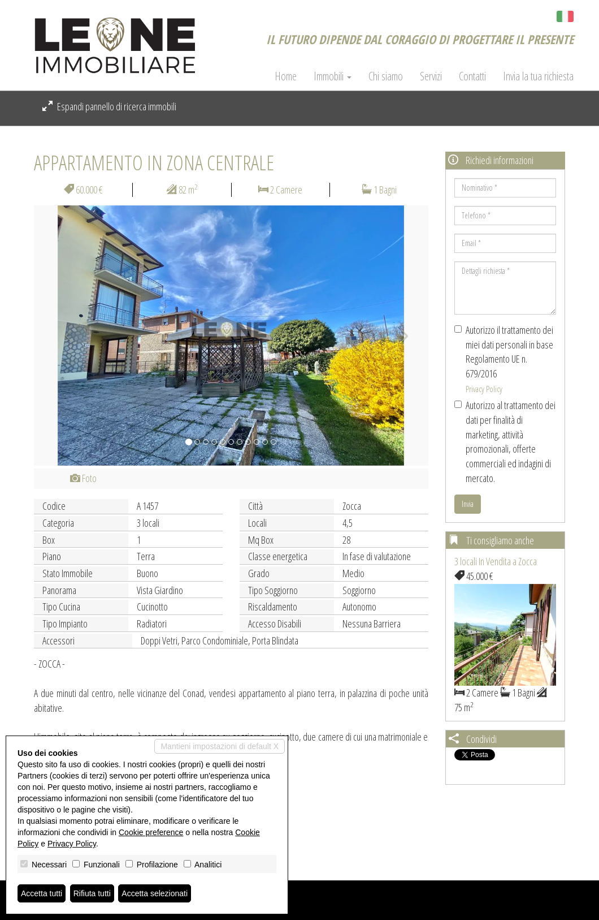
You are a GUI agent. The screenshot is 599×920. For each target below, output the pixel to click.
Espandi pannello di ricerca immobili (109, 106)
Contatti (472, 76)
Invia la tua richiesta (538, 76)
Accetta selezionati (154, 893)
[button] (63, 335)
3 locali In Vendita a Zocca (495, 561)
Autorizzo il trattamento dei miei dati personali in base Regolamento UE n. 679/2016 (503, 358)
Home (286, 76)
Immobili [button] (332, 76)
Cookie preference (151, 832)
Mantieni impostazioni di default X (219, 746)
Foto (83, 478)
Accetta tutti (41, 893)
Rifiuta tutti (92, 893)
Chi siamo (385, 76)
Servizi (431, 76)
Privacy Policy (484, 388)
